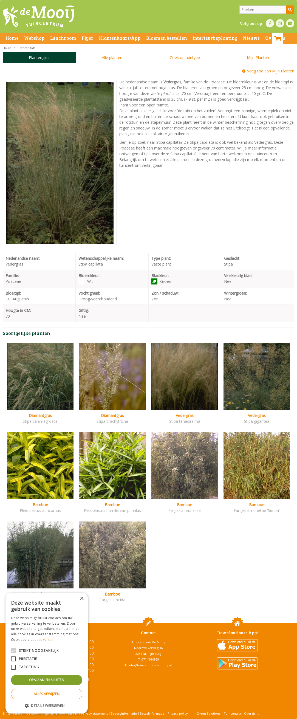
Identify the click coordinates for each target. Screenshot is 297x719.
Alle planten (112, 57)
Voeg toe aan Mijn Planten (270, 71)
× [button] (82, 599)
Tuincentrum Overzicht (241, 713)
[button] (46, 705)
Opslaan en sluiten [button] (46, 680)
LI (290, 23)
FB (270, 23)
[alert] (46, 653)
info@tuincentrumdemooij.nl (150, 665)
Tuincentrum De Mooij (148, 642)
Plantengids (39, 57)
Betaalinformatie (152, 713)
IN (280, 23)
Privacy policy (178, 713)
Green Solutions (208, 713)
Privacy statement (94, 713)
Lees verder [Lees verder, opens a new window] (44, 639)
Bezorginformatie (124, 713)
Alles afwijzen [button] (47, 694)
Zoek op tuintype (185, 57)
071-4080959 (150, 659)
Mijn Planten (258, 57)
